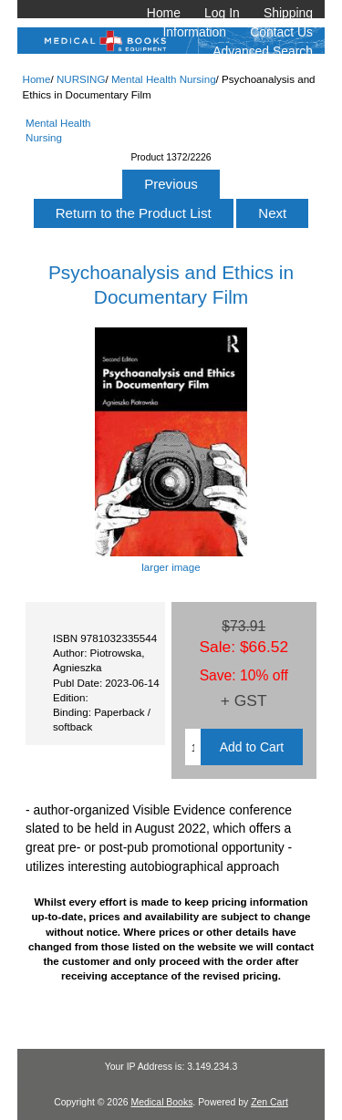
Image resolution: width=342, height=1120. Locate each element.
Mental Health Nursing (163, 79)
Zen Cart (269, 1102)
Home (164, 12)
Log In (222, 12)
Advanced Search (262, 51)
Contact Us (281, 32)
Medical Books (161, 1102)
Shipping (288, 12)
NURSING (81, 79)
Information (195, 32)
